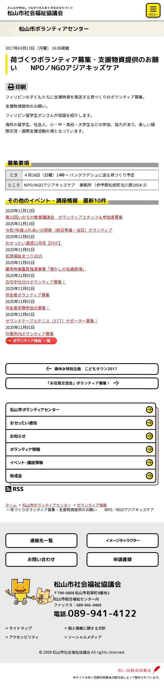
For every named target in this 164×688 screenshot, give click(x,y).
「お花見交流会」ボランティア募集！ (78, 383)
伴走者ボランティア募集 (27, 295)
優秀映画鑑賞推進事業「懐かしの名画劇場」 (45, 269)
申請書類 (123, 559)
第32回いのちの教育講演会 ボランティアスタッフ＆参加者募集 (64, 217)
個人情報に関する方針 (87, 628)
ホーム (11, 505)
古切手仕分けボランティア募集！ (35, 282)
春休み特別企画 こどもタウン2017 (85, 368)
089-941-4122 (95, 613)
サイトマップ (20, 628)
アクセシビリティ (24, 637)
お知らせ (17, 436)
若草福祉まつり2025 (23, 256)
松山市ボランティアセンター (35, 409)
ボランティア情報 (25, 449)
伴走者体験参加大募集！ (27, 308)
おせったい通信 (23, 423)
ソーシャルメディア (85, 637)
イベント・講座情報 (26, 462)
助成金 (16, 475)
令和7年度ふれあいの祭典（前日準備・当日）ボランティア (58, 230)
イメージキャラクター (123, 541)
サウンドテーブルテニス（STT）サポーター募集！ (51, 320)
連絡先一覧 (41, 540)
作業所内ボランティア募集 (29, 333)
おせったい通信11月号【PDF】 (33, 243)
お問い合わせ (41, 559)
